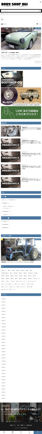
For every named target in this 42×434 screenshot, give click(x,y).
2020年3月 (3, 392)
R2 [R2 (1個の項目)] (16, 278)
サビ (7, 13)
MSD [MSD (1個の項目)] (3, 275)
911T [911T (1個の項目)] (10, 270)
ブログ (18, 425)
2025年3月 (3, 314)
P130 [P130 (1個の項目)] (21, 275)
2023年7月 (3, 336)
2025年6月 (3, 308)
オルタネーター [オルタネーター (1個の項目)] (5, 289)
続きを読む (38, 61)
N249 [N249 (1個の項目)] (8, 275)
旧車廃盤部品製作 (7, 211)
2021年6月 (3, 373)
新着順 (2, 23)
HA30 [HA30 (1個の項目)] (26, 273)
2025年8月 (3, 301)
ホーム (4, 432)
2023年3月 (3, 345)
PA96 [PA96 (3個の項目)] (8, 278)
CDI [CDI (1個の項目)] (12, 273)
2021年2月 (3, 382)
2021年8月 (3, 370)
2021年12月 (4, 357)
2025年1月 (3, 320)
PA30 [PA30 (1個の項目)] (3, 278)
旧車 (4, 196)
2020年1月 (3, 398)
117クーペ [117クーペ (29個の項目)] (4, 270)
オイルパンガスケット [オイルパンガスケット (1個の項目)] (22, 286)
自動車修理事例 (6, 224)
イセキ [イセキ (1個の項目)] (14, 281)
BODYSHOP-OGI (24, 427)
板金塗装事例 (6, 221)
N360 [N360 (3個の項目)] (13, 275)
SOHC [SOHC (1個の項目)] (21, 278)
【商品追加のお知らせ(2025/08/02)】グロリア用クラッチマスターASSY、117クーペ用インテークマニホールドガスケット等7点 (31, 154)
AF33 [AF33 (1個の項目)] (18, 270)
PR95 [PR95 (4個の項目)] (13, 278)
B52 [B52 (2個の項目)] (27, 270)
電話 (29, 432)
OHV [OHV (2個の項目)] (17, 275)
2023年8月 (3, 333)
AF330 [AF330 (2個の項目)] (23, 270)
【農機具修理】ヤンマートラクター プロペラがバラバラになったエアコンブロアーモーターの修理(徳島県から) (31, 129)
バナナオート (6, 218)
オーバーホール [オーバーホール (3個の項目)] (5, 286)
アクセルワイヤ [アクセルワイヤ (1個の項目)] (37, 278)
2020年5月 (3, 389)
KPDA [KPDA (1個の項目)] (36, 273)
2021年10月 (4, 364)
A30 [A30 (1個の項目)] (14, 270)
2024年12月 (4, 323)
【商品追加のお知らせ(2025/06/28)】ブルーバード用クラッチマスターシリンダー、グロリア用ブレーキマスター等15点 (31, 180)
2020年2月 (3, 395)
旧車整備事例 (38, 28)
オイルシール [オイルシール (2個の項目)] (13, 286)
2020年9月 (3, 385)
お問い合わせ (29, 425)
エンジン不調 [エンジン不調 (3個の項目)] (30, 284)
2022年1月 (3, 354)
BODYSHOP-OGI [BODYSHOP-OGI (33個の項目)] (6, 273)
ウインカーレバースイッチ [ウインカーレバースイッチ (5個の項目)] (22, 281)
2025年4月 (3, 311)
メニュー (21, 432)
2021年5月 (3, 376)
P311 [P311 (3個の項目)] (26, 275)
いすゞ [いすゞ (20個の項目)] (9, 281)
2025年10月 (4, 298)
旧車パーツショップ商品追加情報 (9, 199)
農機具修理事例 (6, 227)
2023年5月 (3, 339)
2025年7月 (3, 305)
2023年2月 (3, 348)
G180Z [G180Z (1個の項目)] (16, 273)
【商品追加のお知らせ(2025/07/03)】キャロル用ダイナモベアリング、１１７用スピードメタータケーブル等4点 (31, 167)
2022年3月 (3, 351)
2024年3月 (3, 329)
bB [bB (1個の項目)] (31, 270)
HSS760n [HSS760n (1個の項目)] (31, 273)
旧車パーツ (23, 425)
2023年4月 (3, 342)
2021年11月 (4, 361)
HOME (3, 13)
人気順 (5, 23)
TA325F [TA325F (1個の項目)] (30, 278)
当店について (13, 425)
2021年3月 (3, 379)
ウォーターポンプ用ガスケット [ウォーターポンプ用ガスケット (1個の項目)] (8, 284)
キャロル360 (7, 208)
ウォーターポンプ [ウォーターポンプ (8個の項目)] (32, 281)
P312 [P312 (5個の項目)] (30, 275)
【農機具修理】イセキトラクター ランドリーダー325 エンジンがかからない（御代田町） (17, 262)
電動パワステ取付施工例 (9, 206)
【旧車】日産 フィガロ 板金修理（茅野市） (10, 52)
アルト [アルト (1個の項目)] (4, 281)
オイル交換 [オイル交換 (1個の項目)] (30, 286)
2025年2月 (3, 317)
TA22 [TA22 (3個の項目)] (25, 278)
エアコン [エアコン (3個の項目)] (24, 284)
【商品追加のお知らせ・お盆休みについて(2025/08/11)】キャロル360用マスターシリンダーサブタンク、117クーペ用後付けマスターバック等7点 (31, 142)
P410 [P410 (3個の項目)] (35, 275)
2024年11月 (4, 326)
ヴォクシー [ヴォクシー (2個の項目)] (18, 284)
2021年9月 (3, 367)
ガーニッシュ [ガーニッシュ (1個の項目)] (13, 289)
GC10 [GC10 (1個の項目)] (21, 273)
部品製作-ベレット (8, 214)
